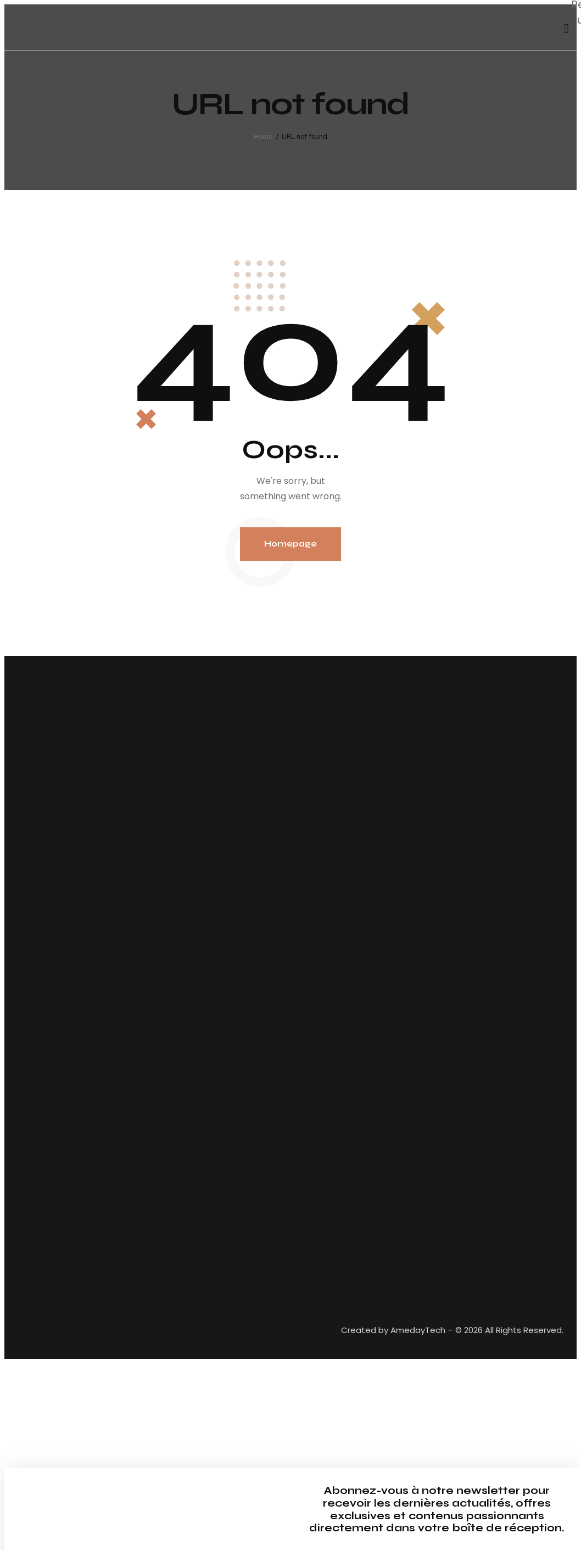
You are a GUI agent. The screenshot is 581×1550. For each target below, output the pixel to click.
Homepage (290, 544)
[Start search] (566, 29)
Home (263, 136)
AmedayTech (417, 1330)
